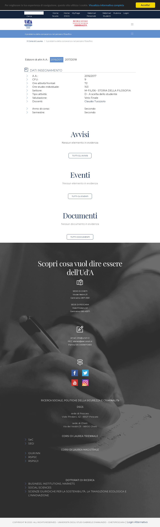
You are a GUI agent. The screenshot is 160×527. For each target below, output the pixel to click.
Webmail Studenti (106, 14)
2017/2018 (71, 59)
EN (133, 13)
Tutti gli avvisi (80, 155)
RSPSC (32, 457)
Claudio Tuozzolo (95, 101)
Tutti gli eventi (80, 196)
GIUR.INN (34, 453)
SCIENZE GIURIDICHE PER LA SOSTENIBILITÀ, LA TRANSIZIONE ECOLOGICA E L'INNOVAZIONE (77, 493)
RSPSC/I (33, 461)
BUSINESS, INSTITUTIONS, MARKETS (51, 483)
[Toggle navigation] (132, 24)
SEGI (31, 443)
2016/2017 (57, 59)
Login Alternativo (137, 522)
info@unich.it (83, 338)
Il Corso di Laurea (35, 41)
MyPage (76, 13)
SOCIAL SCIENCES (39, 487)
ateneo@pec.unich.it (82, 341)
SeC (30, 439)
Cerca (29, 16)
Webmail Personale (91, 14)
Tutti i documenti (80, 237)
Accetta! (145, 5)
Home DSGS (66, 14)
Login (126, 13)
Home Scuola (55, 14)
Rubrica (117, 13)
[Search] (34, 13)
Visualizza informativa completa (106, 5)
